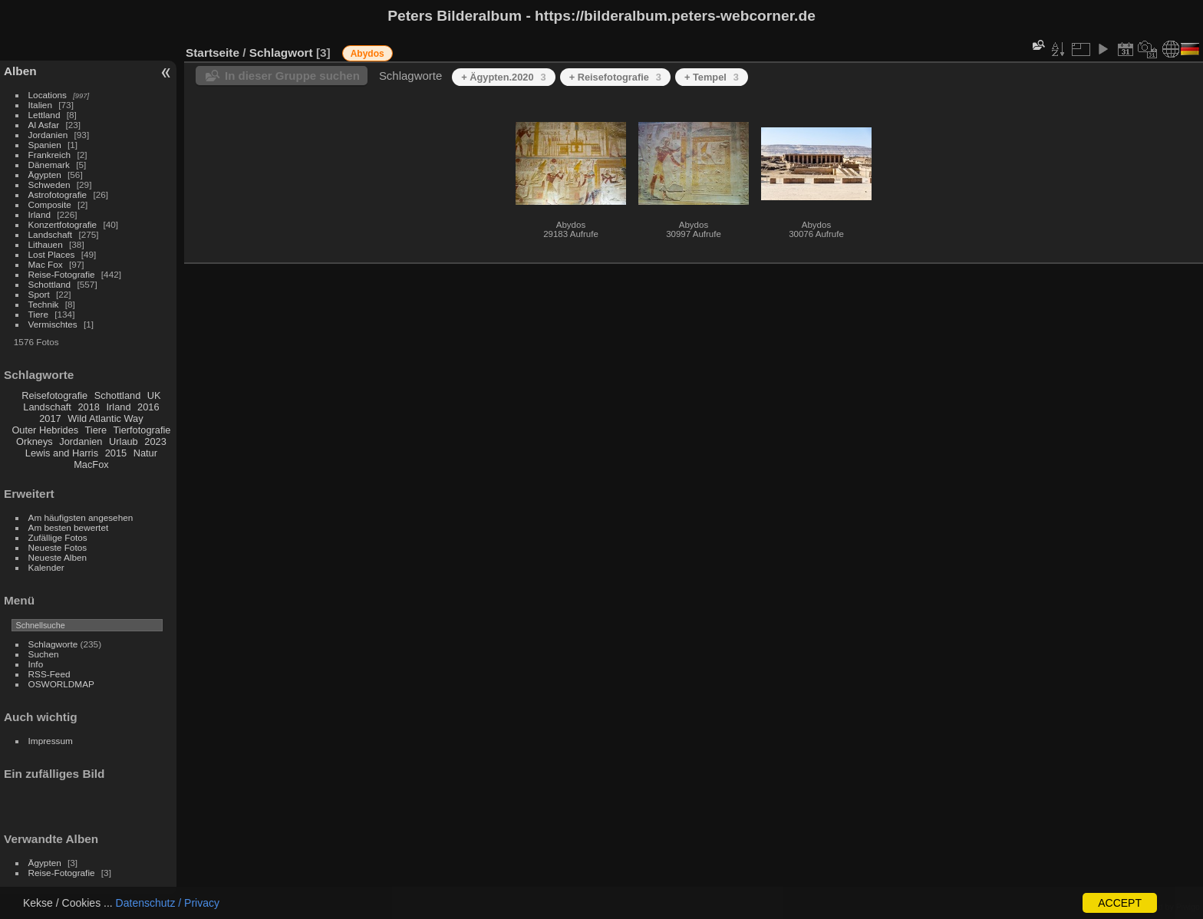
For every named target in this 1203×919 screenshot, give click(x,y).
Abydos (367, 53)
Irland (39, 214)
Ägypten (44, 175)
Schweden (49, 184)
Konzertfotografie (62, 224)
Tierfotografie (142, 430)
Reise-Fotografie (61, 274)
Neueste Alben (57, 557)
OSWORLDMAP (61, 684)
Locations (47, 95)
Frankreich (49, 155)
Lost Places (51, 254)
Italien (40, 105)
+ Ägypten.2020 (503, 77)
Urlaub (123, 441)
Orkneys (34, 441)
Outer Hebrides (45, 430)
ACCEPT (1120, 903)
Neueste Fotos (57, 547)
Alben (20, 70)
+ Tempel (711, 77)
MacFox (91, 464)
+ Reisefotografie (615, 77)
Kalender (46, 567)
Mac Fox (45, 264)
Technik (43, 304)
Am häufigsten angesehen (80, 517)
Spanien (44, 145)
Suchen (43, 654)
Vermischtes (52, 324)
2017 (50, 418)
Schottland (49, 284)
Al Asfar (44, 125)
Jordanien (48, 135)
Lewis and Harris (61, 453)
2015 (116, 453)
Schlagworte (53, 644)
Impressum (50, 741)
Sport (39, 294)
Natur (145, 453)
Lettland (44, 115)
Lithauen (45, 244)
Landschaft (50, 234)
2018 (88, 407)
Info (36, 664)
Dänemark (49, 165)
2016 (148, 407)
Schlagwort (281, 52)
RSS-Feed (49, 674)
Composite (49, 204)
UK (154, 395)
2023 (155, 441)
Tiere (38, 314)
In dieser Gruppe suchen (292, 75)
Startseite (212, 52)
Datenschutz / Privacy (167, 903)
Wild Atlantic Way (105, 418)
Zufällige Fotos (57, 537)
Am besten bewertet (68, 527)
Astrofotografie (57, 194)
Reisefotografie (54, 395)
